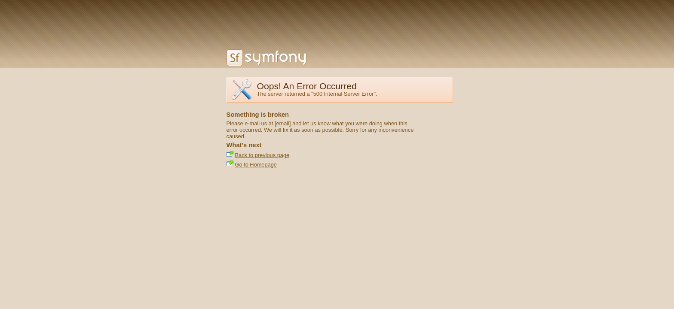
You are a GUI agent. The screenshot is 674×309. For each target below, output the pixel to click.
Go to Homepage (256, 164)
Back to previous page (262, 155)
